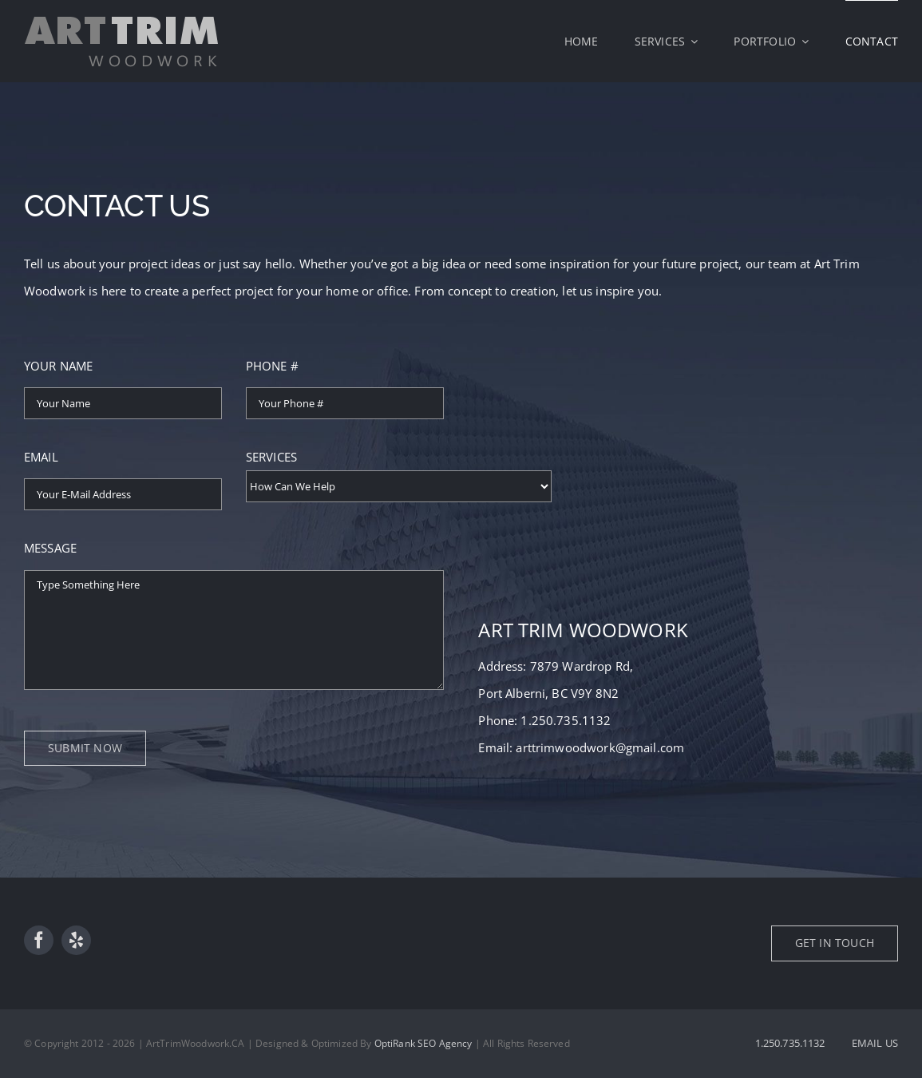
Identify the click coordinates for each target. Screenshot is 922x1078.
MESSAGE (50, 548)
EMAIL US (875, 1043)
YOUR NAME (58, 366)
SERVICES (271, 457)
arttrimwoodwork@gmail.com (600, 747)
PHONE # (272, 366)
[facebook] (38, 940)
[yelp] (76, 940)
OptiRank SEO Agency (423, 1043)
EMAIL (41, 457)
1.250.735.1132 (565, 720)
